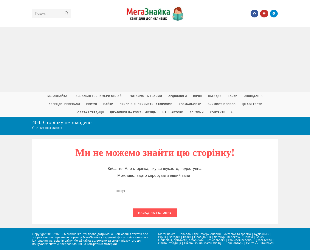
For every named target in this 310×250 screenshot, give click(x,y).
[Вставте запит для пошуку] (155, 191)
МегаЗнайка (166, 234)
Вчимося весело (239, 240)
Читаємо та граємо (237, 234)
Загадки (174, 237)
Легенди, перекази (227, 237)
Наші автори (234, 243)
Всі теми (252, 243)
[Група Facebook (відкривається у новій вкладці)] (254, 13)
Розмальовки (215, 240)
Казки (187, 237)
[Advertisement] (155, 60)
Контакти (267, 243)
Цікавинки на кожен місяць (203, 243)
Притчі (248, 237)
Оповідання (202, 237)
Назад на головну (155, 212)
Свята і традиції (169, 243)
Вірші (162, 237)
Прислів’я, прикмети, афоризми (181, 240)
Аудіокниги (261, 234)
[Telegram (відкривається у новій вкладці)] (274, 13)
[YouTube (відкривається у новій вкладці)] (264, 13)
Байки (260, 237)
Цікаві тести (263, 240)
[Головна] (33, 127)
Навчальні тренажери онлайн (199, 234)
